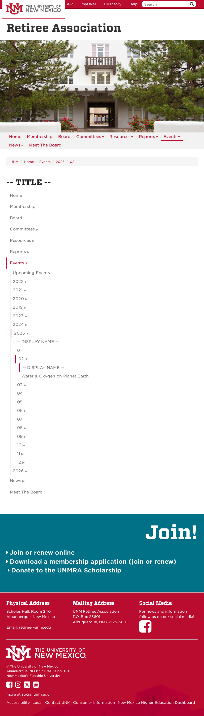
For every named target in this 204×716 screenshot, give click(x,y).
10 (19, 445)
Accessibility (18, 702)
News (16, 146)
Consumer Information (94, 702)
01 (19, 350)
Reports (148, 137)
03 (20, 385)
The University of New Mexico (33, 9)
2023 (18, 316)
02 (72, 162)
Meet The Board (45, 145)
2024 (18, 324)
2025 (60, 162)
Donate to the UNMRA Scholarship (66, 570)
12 (19, 462)
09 (20, 436)
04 (20, 393)
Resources (121, 137)
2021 (18, 290)
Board (64, 136)
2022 (18, 281)
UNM (14, 162)
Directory (112, 4)
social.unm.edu (36, 694)
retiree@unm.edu (35, 627)
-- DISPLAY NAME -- (38, 341)
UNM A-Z (65, 4)
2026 (18, 471)
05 (20, 402)
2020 (18, 298)
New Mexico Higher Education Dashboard (156, 702)
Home (15, 136)
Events (171, 137)
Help (133, 4)
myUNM (89, 4)
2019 (18, 307)
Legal (37, 702)
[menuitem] (15, 136)
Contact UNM (57, 702)
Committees (90, 137)
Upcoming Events (31, 272)
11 (18, 453)
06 (20, 410)
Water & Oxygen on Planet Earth (55, 376)
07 (19, 419)
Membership (40, 136)
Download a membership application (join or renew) (93, 561)
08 (20, 427)
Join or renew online (42, 552)
